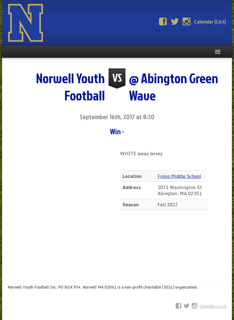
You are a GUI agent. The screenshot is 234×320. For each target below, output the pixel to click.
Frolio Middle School (179, 176)
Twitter (175, 21)
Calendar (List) (210, 21)
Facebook (163, 21)
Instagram (186, 21)
